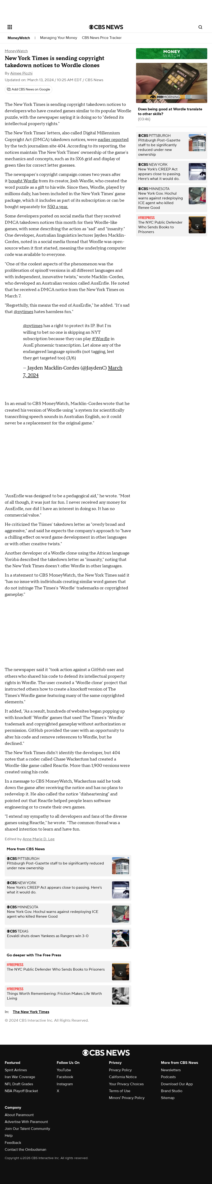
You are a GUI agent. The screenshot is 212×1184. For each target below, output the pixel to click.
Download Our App (177, 1084)
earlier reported (113, 139)
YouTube (64, 1070)
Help (9, 1135)
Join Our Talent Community (27, 1129)
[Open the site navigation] (40, 27)
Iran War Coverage (20, 1077)
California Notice (123, 1077)
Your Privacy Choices (126, 1084)
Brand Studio (171, 1091)
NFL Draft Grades (19, 1084)
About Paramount (19, 1115)
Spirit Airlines (16, 1070)
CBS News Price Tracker (102, 38)
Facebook (65, 1077)
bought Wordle (23, 181)
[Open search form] (200, 27)
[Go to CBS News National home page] (106, 27)
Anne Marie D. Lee (39, 839)
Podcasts (168, 1077)
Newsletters (171, 1070)
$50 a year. (57, 207)
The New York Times (31, 1012)
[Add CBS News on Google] (28, 89)
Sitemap (167, 1098)
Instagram (65, 1084)
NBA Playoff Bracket (21, 1091)
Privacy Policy (120, 1070)
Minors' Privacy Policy (127, 1098)
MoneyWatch (19, 38)
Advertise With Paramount (26, 1122)
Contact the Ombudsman (25, 1149)
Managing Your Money (58, 38)
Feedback (13, 1143)
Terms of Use (119, 1091)
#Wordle (101, 339)
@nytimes (23, 312)
